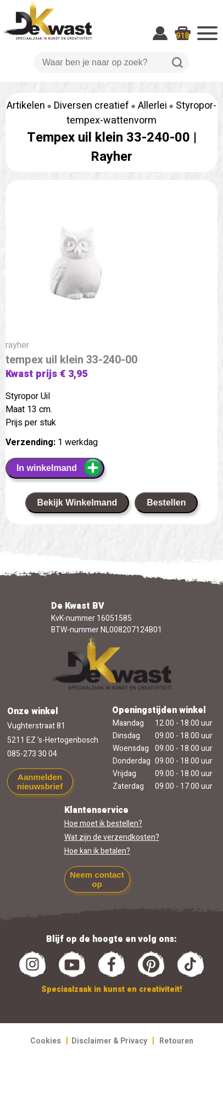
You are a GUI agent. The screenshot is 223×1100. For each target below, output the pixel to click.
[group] (111, 266)
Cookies (45, 1041)
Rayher (111, 156)
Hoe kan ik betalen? (97, 851)
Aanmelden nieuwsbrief (40, 781)
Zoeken (177, 62)
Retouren (176, 1041)
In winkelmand (59, 468)
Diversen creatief (91, 105)
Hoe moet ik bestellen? (103, 823)
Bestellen (166, 502)
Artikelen (26, 105)
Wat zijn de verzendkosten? (111, 837)
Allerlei (152, 105)
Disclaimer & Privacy (109, 1041)
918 (182, 36)
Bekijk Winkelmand (77, 502)
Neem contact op (97, 879)
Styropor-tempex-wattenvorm (141, 113)
